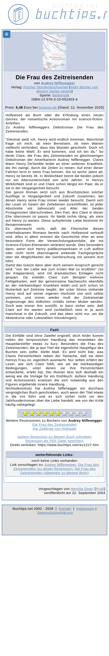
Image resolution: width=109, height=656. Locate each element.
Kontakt (65, 508)
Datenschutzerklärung (55, 513)
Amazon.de (47, 107)
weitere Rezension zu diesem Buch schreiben (54, 437)
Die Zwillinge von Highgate (54, 428)
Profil (100, 489)
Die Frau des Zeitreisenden (54, 424)
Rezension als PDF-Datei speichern (54, 441)
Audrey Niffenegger (58, 83)
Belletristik (60, 95)
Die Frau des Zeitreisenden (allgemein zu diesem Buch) (58, 471)
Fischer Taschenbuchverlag (46, 87)
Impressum (85, 508)
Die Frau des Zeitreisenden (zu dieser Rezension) (56, 467)
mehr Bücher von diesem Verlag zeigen (67, 89)
